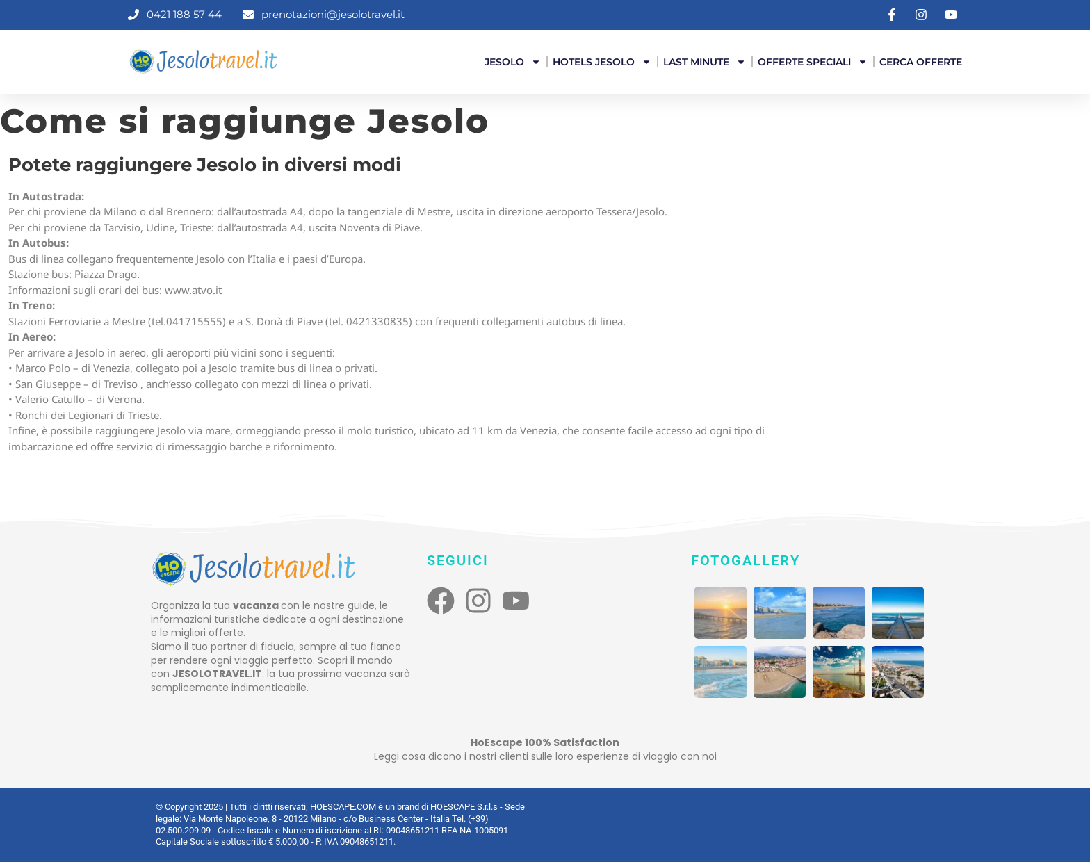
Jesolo (513, 62)
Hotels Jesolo (602, 62)
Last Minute (704, 62)
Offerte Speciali (813, 62)
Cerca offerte (920, 62)
